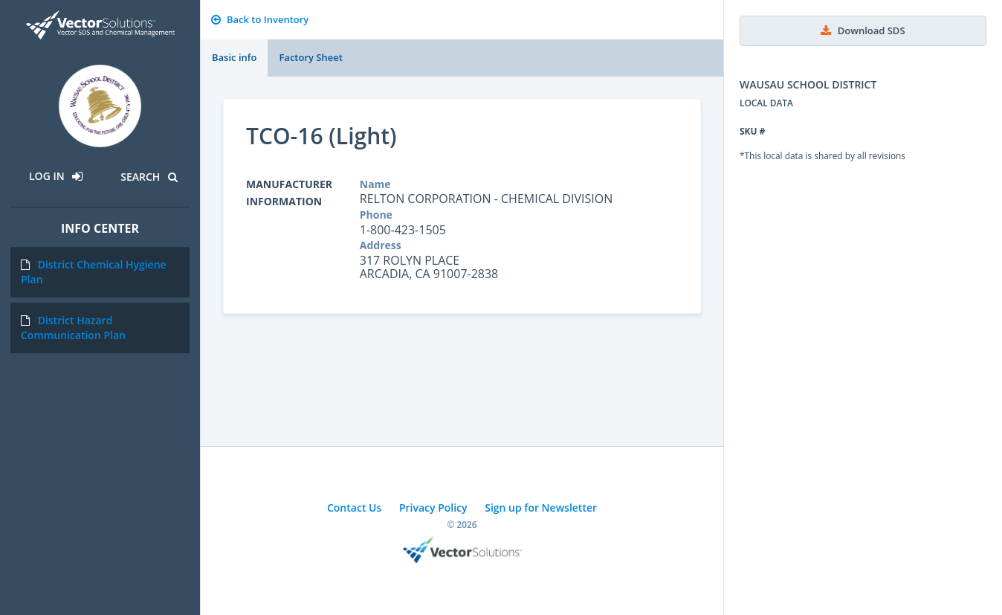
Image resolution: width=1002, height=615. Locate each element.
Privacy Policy (433, 507)
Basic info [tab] (234, 57)
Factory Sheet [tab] (310, 57)
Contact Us (354, 507)
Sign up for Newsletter (541, 507)
